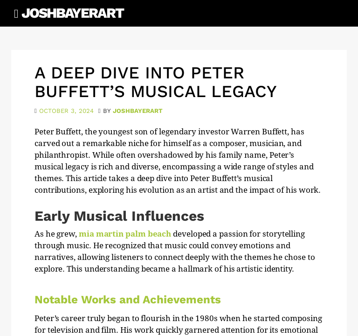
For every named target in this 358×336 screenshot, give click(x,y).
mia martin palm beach (125, 233)
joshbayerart (138, 110)
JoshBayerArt (72, 13)
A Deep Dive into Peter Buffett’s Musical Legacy (155, 82)
